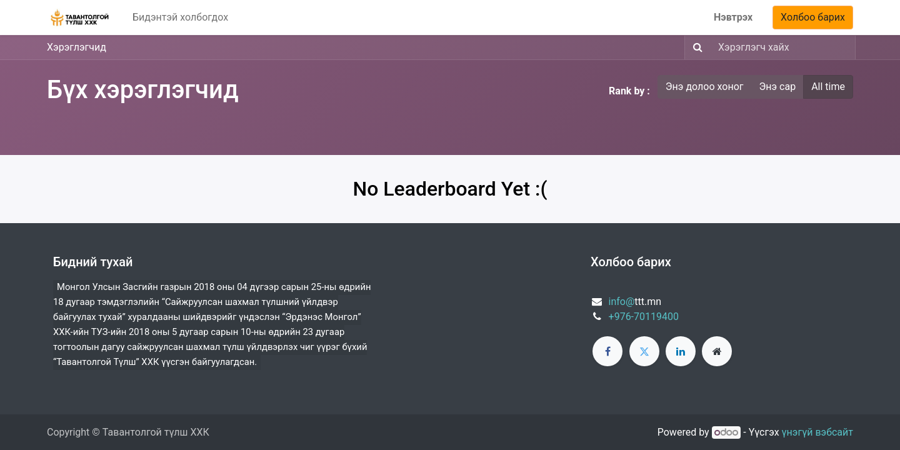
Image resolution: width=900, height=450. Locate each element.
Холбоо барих (813, 17)
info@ (622, 302)
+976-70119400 (644, 316)
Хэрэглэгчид (76, 47)
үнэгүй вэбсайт (817, 432)
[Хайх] (695, 47)
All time (828, 86)
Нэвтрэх (733, 17)
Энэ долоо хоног (705, 86)
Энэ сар (777, 86)
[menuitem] (180, 17)
